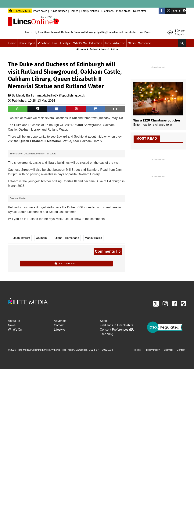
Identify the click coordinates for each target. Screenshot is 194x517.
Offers (131, 43)
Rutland (93, 49)
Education (95, 43)
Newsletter (139, 10)
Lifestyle (65, 43)
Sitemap (168, 498)
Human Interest (20, 386)
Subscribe (144, 43)
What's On (80, 43)
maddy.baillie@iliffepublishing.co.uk (61, 95)
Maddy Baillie (25, 95)
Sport (31, 43)
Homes (74, 10)
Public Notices (58, 10)
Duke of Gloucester (81, 355)
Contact (59, 473)
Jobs (108, 43)
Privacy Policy (152, 498)
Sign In (179, 10)
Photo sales (40, 10)
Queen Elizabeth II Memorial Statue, (46, 141)
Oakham (41, 386)
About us (14, 469)
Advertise (119, 43)
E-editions (107, 10)
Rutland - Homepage (65, 386)
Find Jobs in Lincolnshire (116, 473)
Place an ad (123, 10)
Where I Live (49, 43)
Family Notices (90, 10)
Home (12, 43)
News (22, 43)
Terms (137, 498)
